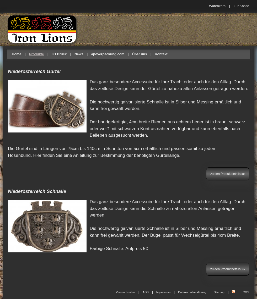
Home (16, 54)
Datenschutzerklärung (192, 292)
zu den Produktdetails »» (227, 174)
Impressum (163, 292)
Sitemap (219, 292)
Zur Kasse (241, 6)
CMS (246, 292)
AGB (146, 292)
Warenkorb (217, 6)
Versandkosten (125, 292)
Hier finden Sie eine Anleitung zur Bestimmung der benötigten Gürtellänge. (106, 155)
